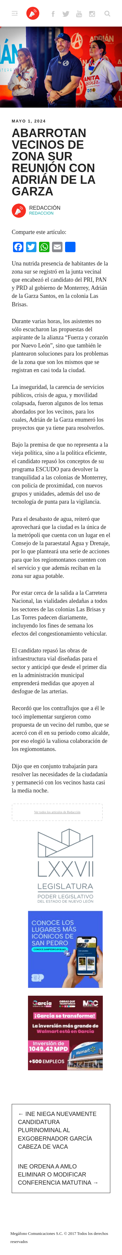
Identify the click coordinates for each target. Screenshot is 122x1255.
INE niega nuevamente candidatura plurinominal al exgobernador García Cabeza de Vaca (57, 1130)
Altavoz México (32, 13)
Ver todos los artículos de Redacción (57, 812)
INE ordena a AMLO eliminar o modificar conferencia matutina (58, 1174)
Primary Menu (15, 13)
